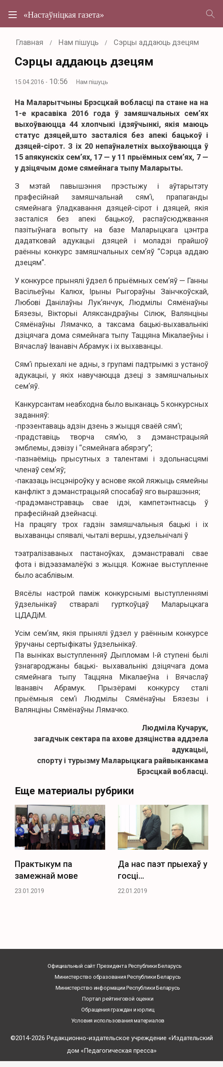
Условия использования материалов (118, 1020)
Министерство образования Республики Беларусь (118, 977)
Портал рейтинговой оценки (117, 999)
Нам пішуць (92, 82)
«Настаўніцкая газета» (64, 14)
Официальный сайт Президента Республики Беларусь (115, 966)
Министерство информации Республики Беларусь (118, 988)
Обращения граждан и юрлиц (117, 1009)
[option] (60, 852)
